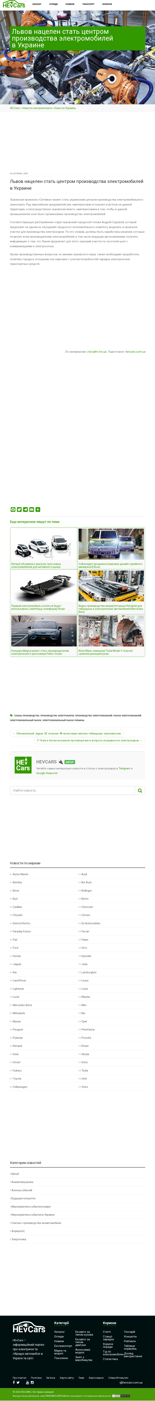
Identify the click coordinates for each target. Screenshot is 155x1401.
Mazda (84, 996)
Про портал (20, 1378)
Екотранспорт (63, 1346)
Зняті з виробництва (83, 1359)
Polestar (16, 1037)
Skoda (84, 1054)
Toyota (15, 1078)
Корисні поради (108, 1345)
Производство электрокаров (57, 716)
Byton (83, 898)
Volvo (83, 1086)
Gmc (83, 947)
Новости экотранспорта (37, 108)
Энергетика (18, 1239)
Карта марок (103, 1378)
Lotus (83, 988)
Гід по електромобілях (113, 1353)
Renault (16, 1045)
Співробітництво (126, 1378)
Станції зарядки (108, 1338)
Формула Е (17, 1231)
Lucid (14, 996)
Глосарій (129, 1332)
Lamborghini (87, 972)
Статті (107, 1332)
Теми (86, 1378)
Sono (83, 1062)
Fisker (83, 939)
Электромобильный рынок (25, 720)
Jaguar (15, 964)
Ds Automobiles (89, 923)
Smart (15, 1062)
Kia (13, 972)
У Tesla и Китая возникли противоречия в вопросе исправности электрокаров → (89, 740)
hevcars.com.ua (135, 351)
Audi (83, 874)
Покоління (61, 1358)
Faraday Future (20, 931)
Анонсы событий (21, 1190)
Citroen (84, 915)
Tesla (83, 1070)
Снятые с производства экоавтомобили (35, 1222)
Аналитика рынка (21, 1182)
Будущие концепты (23, 1198)
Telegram (124, 768)
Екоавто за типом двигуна (82, 1342)
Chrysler (16, 915)
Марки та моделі (60, 1352)
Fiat (13, 939)
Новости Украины (65, 108)
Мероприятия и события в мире (30, 1206)
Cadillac (16, 906)
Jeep (83, 964)
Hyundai (85, 956)
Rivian (84, 1045)
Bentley (16, 882)
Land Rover (18, 980)
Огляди (59, 1336)
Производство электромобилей (93, 716)
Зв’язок (54, 1378)
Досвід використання (133, 1355)
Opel (83, 1021)
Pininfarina (87, 1029)
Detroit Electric (20, 923)
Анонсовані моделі (82, 1351)
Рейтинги (130, 1341)
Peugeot (16, 1029)
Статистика (110, 1359)
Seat (14, 1054)
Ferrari (84, 931)
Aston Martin (19, 874)
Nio (82, 1013)
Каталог (59, 1332)
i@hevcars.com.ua (131, 1383)
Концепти (130, 1336)
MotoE (14, 1173)
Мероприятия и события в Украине (32, 1214)
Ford (14, 947)
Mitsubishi (17, 1013)
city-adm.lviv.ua (96, 351)
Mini (82, 1005)
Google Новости (46, 773)
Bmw (14, 890)
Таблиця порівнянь (130, 1347)
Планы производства (26, 716)
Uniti (83, 1078)
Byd (13, 898)
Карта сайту (71, 1378)
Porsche (85, 1037)
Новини (59, 1341)
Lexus (83, 980)
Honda (15, 956)
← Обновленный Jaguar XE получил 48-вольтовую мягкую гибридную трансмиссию (67, 733)
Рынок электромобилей (127, 716)
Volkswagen (18, 1086)
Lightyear (17, 988)
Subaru (16, 1070)
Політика (38, 1378)
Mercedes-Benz (21, 1005)
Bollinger (85, 890)
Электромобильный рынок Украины (63, 720)
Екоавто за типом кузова (84, 1333)
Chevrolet (86, 906)
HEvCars (15, 108)
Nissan (15, 1021)
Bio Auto (85, 882)
